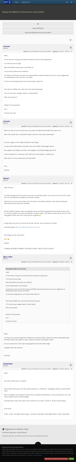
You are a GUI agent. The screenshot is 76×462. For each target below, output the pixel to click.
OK (71, 459)
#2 (71, 126)
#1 (71, 51)
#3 (71, 183)
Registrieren (26, 2)
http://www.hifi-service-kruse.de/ (29, 227)
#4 (71, 262)
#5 (71, 369)
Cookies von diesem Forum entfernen (56, 459)
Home (17, 2)
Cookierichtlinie (37, 455)
